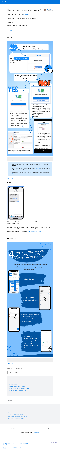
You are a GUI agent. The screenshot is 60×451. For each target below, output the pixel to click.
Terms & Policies (53, 442)
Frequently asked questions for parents (17, 386)
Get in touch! (36, 432)
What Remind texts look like (34, 231)
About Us (14, 443)
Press (14, 446)
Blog (20, 447)
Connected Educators (24, 443)
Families (32, 2)
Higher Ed (21, 2)
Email (10, 28)
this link (38, 168)
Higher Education (6, 444)
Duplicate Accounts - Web (14, 384)
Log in (57, 2)
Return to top (10, 363)
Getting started (18, 7)
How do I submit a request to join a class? (17, 390)
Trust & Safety (22, 444)
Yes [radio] (10, 372)
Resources (15, 447)
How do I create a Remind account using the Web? (19, 388)
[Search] (30, 400)
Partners (38, 2)
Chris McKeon (49, 9)
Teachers (27, 2)
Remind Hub (26, 14)
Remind (5, 2)
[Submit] (51, 400)
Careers (14, 444)
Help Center (10, 7)
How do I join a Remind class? (15, 382)
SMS (10, 30)
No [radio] (16, 372)
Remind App (12, 33)
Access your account (28, 7)
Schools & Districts (14, 2)
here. (13, 174)
